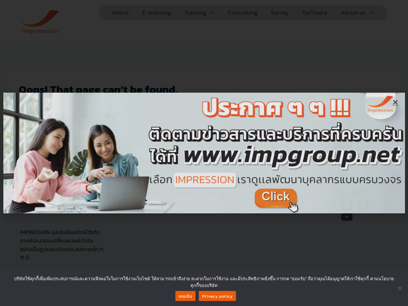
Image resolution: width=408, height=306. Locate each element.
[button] (395, 102)
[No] (399, 288)
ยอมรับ (185, 296)
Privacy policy (217, 296)
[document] (204, 153)
